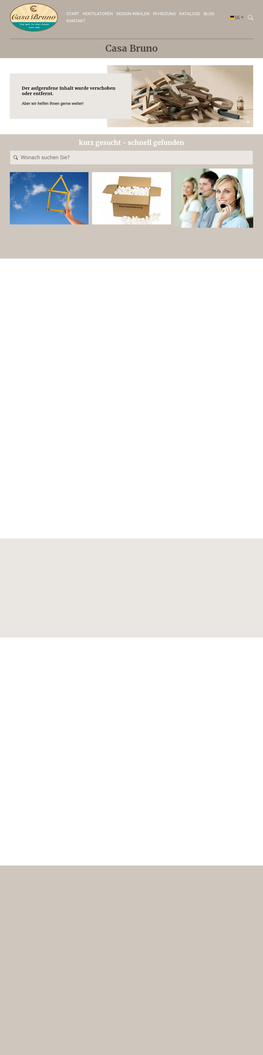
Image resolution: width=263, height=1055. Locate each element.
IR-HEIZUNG (164, 13)
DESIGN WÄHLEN (133, 13)
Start (72, 13)
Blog (208, 13)
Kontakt (75, 20)
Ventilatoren (98, 13)
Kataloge (189, 13)
